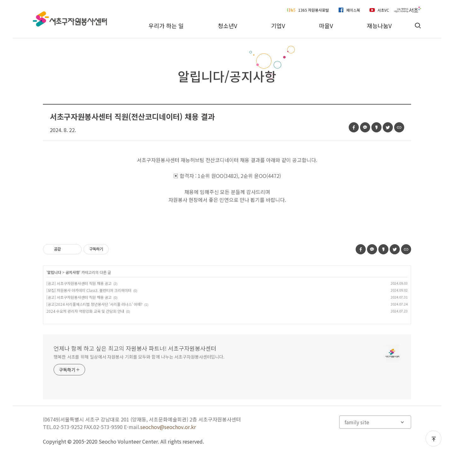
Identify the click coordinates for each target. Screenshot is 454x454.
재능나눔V (379, 25)
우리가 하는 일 (166, 25)
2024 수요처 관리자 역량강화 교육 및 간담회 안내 (85, 311)
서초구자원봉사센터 (70, 19)
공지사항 (72, 272)
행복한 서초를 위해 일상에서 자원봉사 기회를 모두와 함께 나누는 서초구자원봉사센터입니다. (139, 357)
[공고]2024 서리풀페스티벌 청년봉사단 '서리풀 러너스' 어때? (94, 304)
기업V (278, 25)
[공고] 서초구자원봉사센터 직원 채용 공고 (79, 283)
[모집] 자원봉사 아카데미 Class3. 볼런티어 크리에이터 (88, 290)
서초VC (383, 10)
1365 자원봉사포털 (313, 10)
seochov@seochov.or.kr (168, 427)
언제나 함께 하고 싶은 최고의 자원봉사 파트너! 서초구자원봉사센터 (135, 348)
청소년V (227, 25)
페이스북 (353, 10)
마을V (326, 25)
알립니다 (54, 272)
